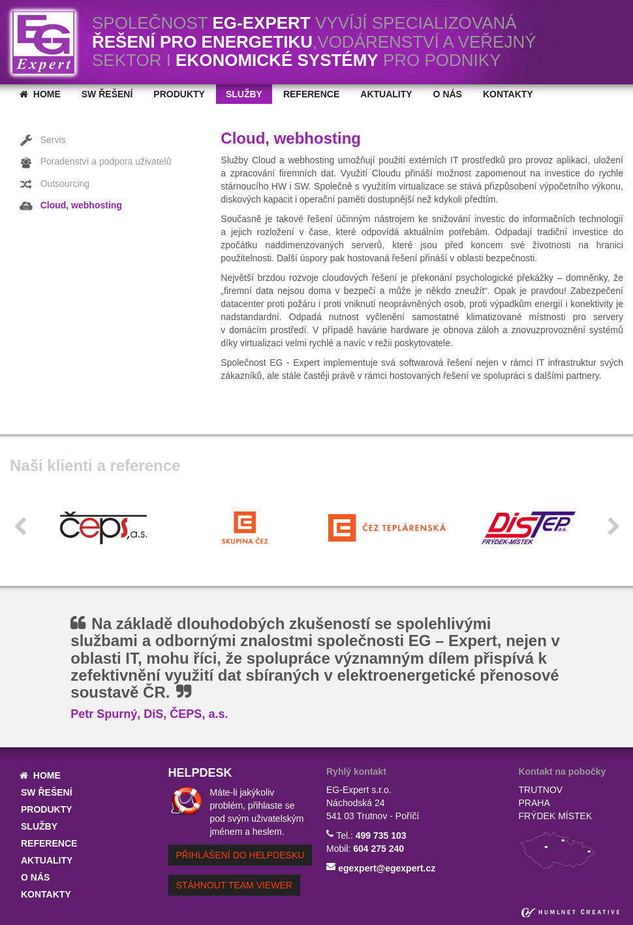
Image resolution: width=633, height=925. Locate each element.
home (40, 94)
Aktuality (386, 94)
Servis (43, 140)
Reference (311, 94)
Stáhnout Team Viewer (234, 885)
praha (534, 803)
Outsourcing (54, 184)
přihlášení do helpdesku (240, 855)
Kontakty (508, 94)
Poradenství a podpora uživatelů (95, 162)
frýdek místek (556, 816)
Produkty (179, 94)
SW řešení (107, 94)
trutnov (541, 790)
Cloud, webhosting (71, 205)
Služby (244, 94)
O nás (447, 94)
